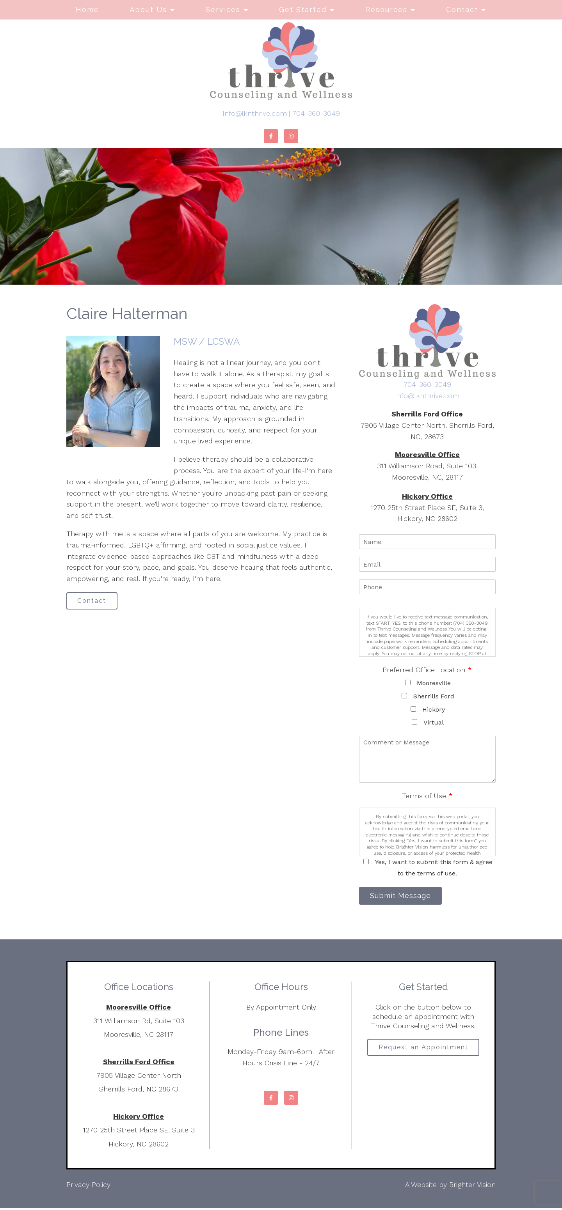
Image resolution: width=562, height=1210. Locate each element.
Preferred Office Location (427, 670)
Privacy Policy (88, 1187)
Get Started (303, 9)
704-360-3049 (316, 113)
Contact (462, 9)
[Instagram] (291, 136)
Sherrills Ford (433, 696)
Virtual (433, 722)
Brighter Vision (472, 1187)
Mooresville (434, 683)
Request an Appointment (423, 1050)
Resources (386, 9)
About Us (148, 9)
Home (87, 9)
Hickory (433, 709)
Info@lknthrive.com (254, 113)
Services (223, 9)
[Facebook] (271, 136)
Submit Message (403, 897)
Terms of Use (427, 796)
